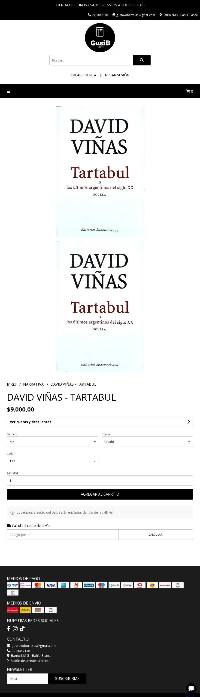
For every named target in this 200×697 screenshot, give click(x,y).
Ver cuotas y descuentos (30, 422)
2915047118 (18, 650)
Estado (106, 434)
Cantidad (12, 473)
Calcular (155, 534)
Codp (10, 453)
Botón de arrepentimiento (29, 660)
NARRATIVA (34, 384)
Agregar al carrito (100, 494)
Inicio (12, 384)
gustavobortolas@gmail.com (31, 645)
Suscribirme (67, 678)
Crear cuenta (83, 75)
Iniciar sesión (116, 75)
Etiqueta (12, 434)
